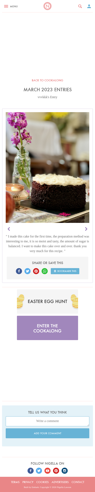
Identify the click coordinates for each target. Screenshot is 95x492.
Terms (15, 482)
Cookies (42, 482)
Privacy (27, 482)
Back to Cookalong (47, 80)
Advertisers (60, 482)
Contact (78, 482)
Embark (35, 487)
